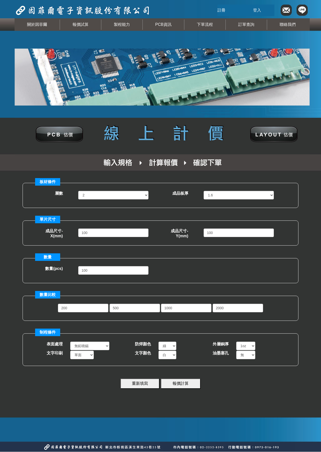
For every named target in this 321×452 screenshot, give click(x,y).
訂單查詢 (246, 24)
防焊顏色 (143, 344)
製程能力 (122, 24)
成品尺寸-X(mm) (54, 233)
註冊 (221, 10)
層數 (59, 193)
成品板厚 (180, 193)
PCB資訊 (163, 24)
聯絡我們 (288, 24)
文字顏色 (143, 353)
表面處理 (55, 344)
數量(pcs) (54, 268)
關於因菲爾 (37, 24)
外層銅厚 (221, 344)
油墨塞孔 (221, 353)
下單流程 (205, 24)
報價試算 (80, 24)
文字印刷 (55, 353)
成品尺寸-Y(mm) (179, 233)
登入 (257, 10)
